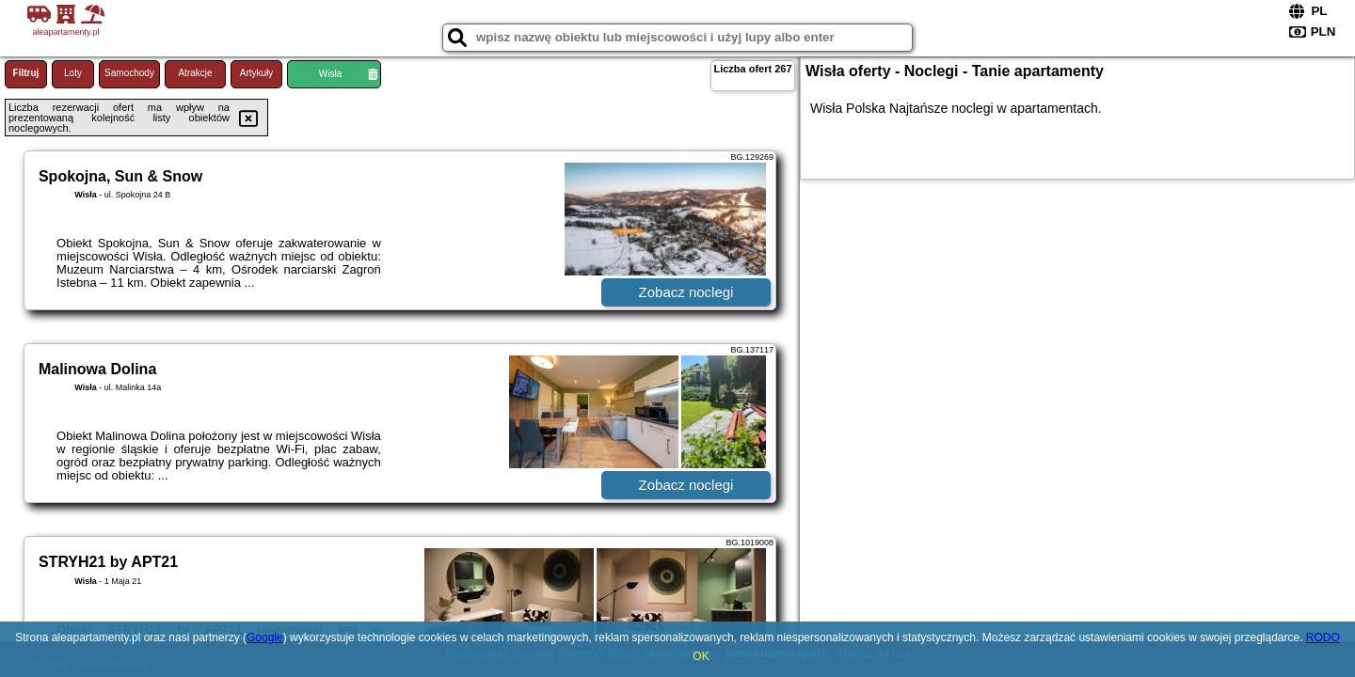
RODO (1323, 637)
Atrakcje (195, 73)
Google (265, 637)
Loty (73, 73)
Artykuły (257, 73)
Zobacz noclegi (686, 292)
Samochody (129, 73)
